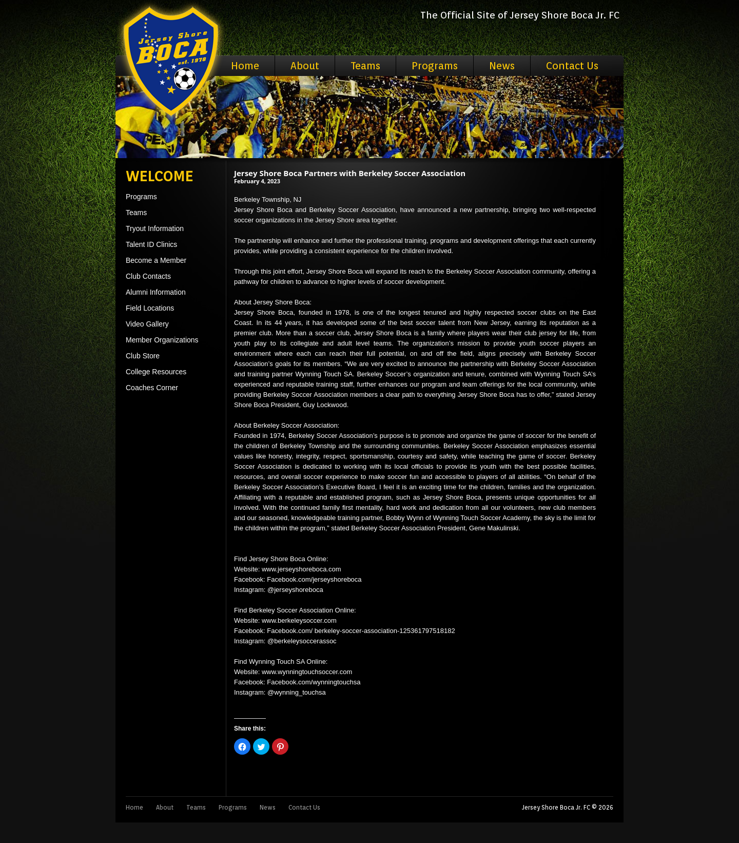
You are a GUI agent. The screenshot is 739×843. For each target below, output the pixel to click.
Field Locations (150, 308)
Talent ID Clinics (151, 244)
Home (245, 66)
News (502, 66)
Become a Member (156, 260)
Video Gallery (147, 324)
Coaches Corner (152, 388)
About (304, 66)
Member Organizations (162, 340)
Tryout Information (155, 228)
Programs (435, 66)
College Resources (156, 372)
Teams (365, 66)
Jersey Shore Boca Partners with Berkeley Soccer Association (349, 173)
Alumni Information (156, 292)
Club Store (143, 356)
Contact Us (572, 66)
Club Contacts (148, 276)
